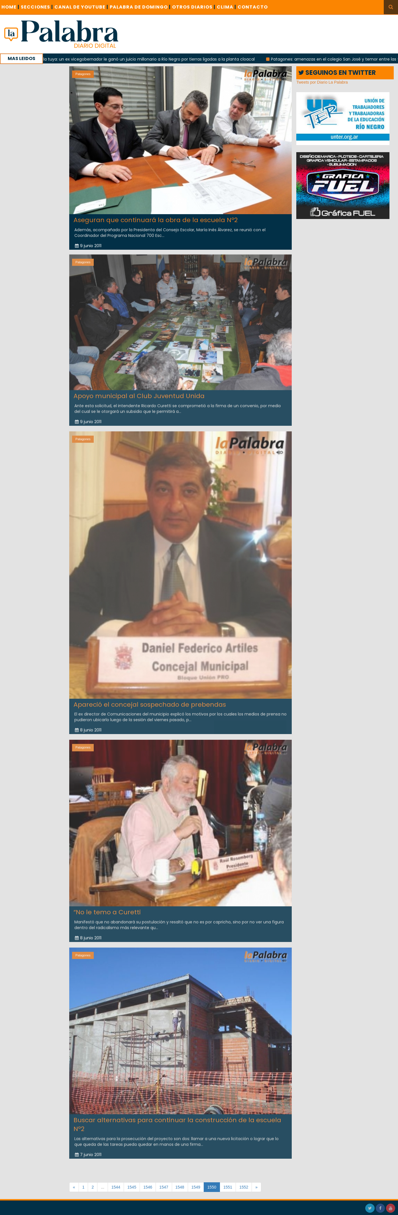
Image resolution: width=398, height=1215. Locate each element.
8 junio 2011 (88, 727)
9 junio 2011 (88, 246)
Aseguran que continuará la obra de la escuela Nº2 (156, 220)
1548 (179, 1187)
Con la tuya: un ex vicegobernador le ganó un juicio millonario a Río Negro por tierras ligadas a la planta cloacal (150, 59)
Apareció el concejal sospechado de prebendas (150, 701)
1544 (115, 1187)
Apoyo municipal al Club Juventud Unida (139, 392)
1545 (131, 1187)
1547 (163, 1187)
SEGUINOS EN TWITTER (337, 72)
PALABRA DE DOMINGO (140, 7)
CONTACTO (253, 7)
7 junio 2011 (88, 1151)
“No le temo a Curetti (107, 908)
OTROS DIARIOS (193, 7)
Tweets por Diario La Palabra (322, 82)
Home (10, 7)
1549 (195, 1187)
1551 (227, 1187)
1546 (147, 1187)
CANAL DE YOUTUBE (81, 7)
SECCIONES (37, 7)
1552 (243, 1187)
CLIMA (226, 7)
